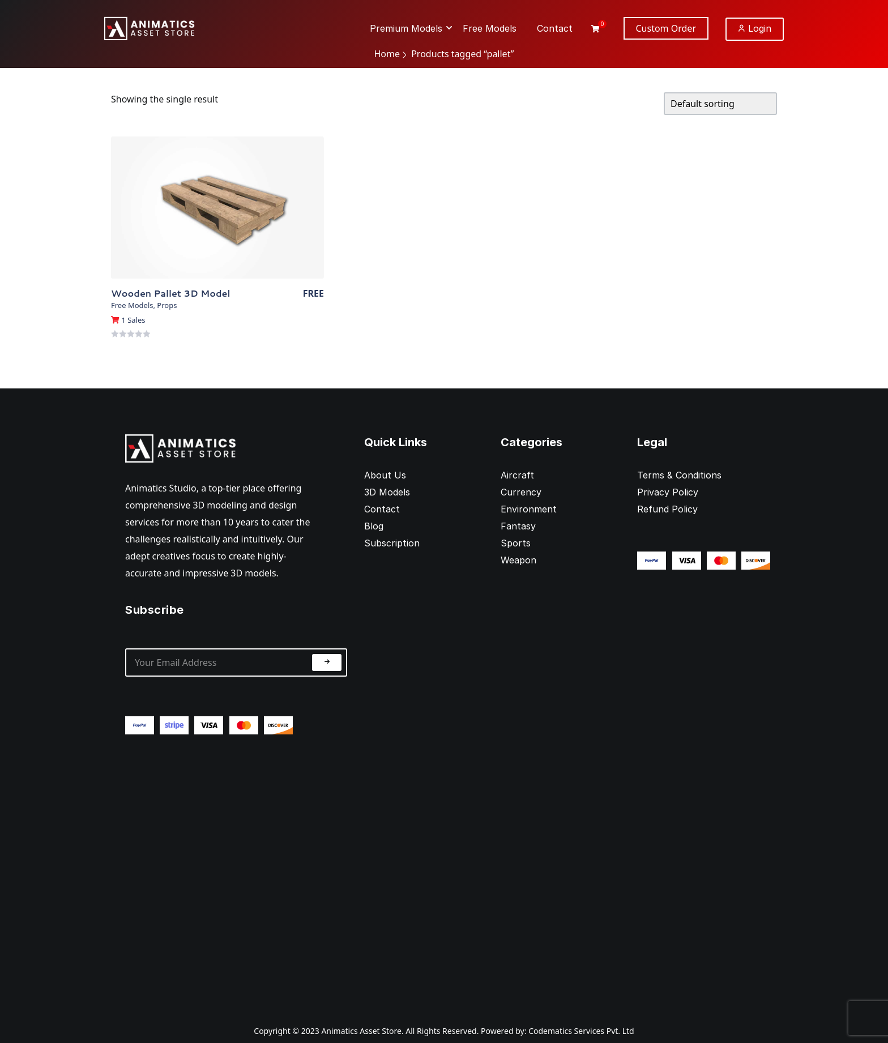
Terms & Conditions (679, 475)
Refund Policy (667, 509)
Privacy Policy (667, 492)
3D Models (387, 492)
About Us (385, 475)
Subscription (392, 543)
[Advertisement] (236, 870)
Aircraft (517, 475)
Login (754, 28)
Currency (521, 492)
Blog (373, 526)
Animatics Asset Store (361, 1030)
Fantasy (518, 526)
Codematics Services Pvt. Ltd (581, 1030)
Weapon (518, 560)
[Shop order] (720, 103)
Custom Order (666, 28)
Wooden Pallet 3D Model (170, 293)
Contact (382, 509)
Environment (529, 509)
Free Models (132, 305)
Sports (516, 543)
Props (167, 305)
